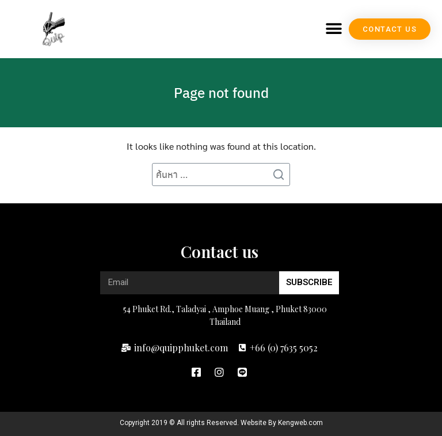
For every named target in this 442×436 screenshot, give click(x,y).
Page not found (221, 92)
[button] (333, 29)
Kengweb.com (300, 423)
